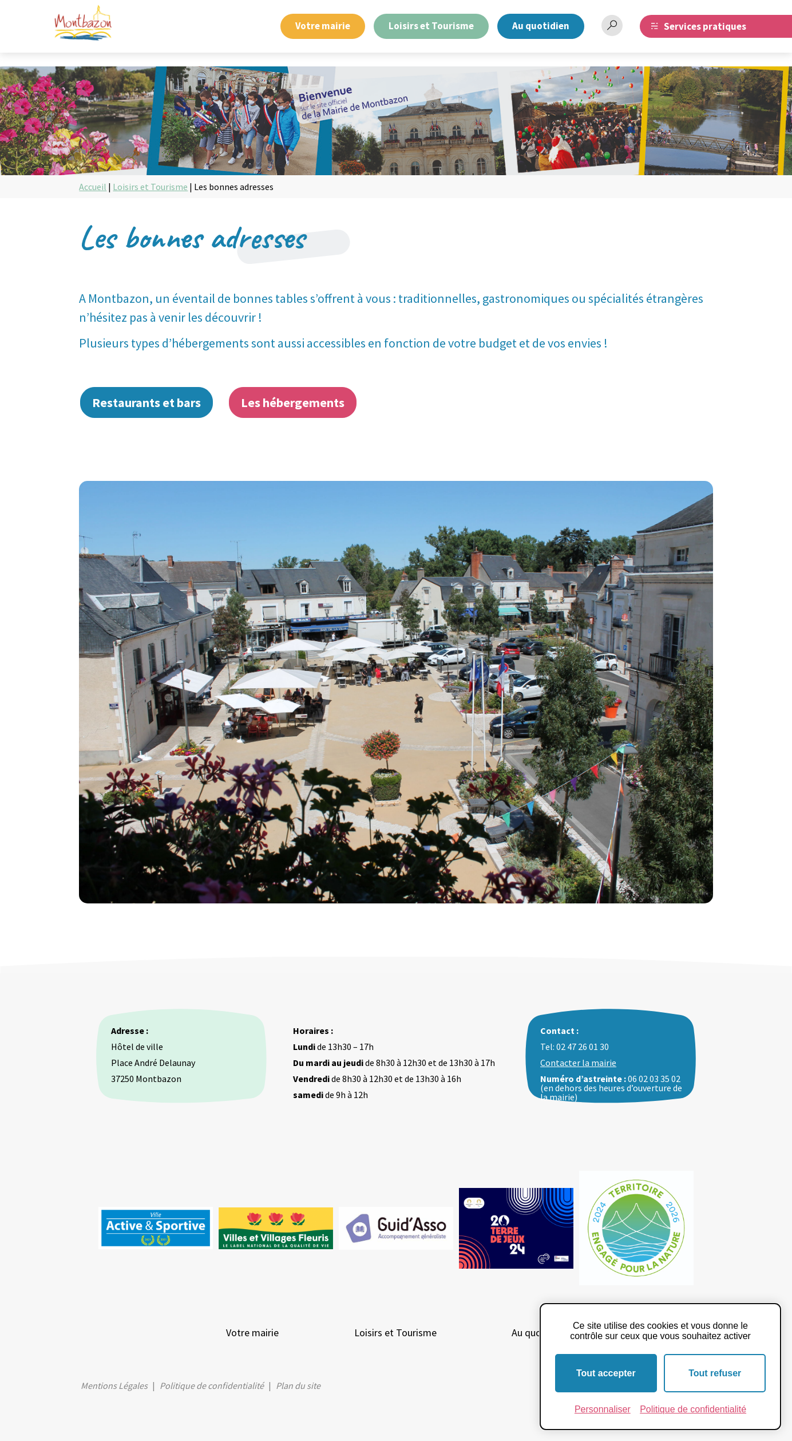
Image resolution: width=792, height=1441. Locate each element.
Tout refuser (714, 1373)
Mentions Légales (114, 1385)
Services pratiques (705, 26)
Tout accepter (606, 1373)
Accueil (92, 186)
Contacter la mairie (578, 1062)
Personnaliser (603, 1409)
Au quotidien (540, 25)
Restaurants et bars (146, 402)
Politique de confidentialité (212, 1385)
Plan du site (298, 1385)
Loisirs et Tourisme (431, 25)
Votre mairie (322, 25)
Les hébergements (292, 402)
